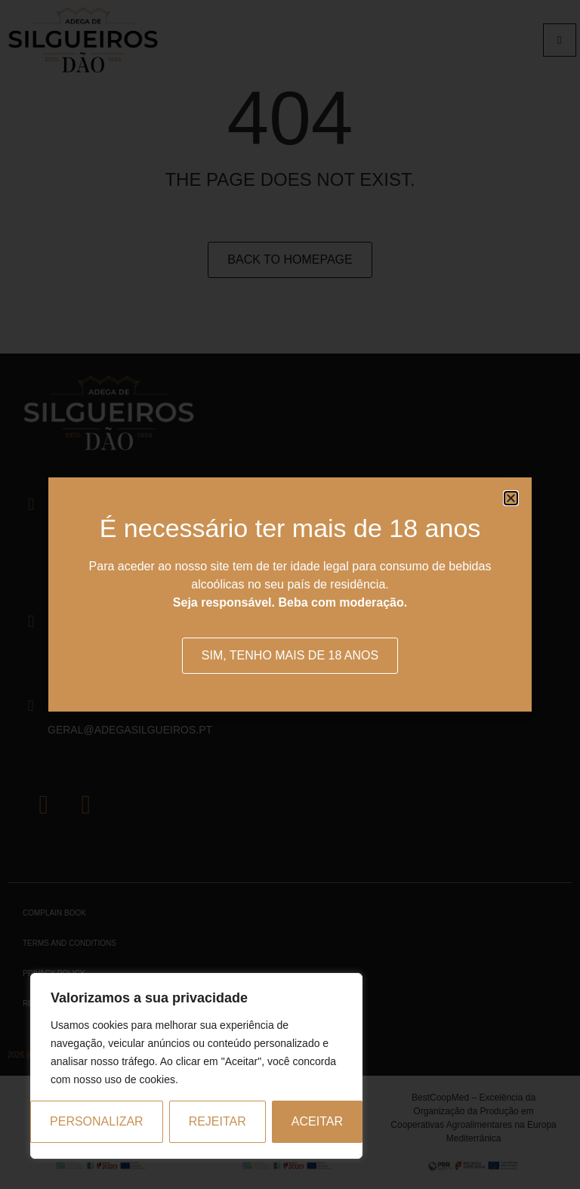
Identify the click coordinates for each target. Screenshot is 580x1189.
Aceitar (317, 1121)
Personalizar (96, 1121)
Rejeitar (217, 1121)
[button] (511, 498)
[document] (290, 594)
